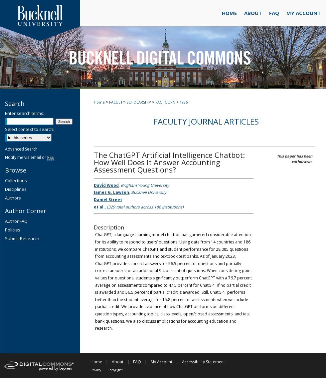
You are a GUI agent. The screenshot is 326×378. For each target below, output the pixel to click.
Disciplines (16, 189)
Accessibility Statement (203, 362)
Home (99, 102)
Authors (13, 198)
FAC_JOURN (165, 102)
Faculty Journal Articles (206, 121)
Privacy (95, 370)
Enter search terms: (24, 113)
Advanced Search (21, 149)
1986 (184, 102)
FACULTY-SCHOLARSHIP (130, 102)
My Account (161, 362)
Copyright (115, 370)
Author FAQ (16, 221)
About (117, 362)
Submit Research (22, 238)
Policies (12, 230)
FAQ (137, 362)
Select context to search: (29, 129)
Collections (16, 181)
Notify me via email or (29, 157)
